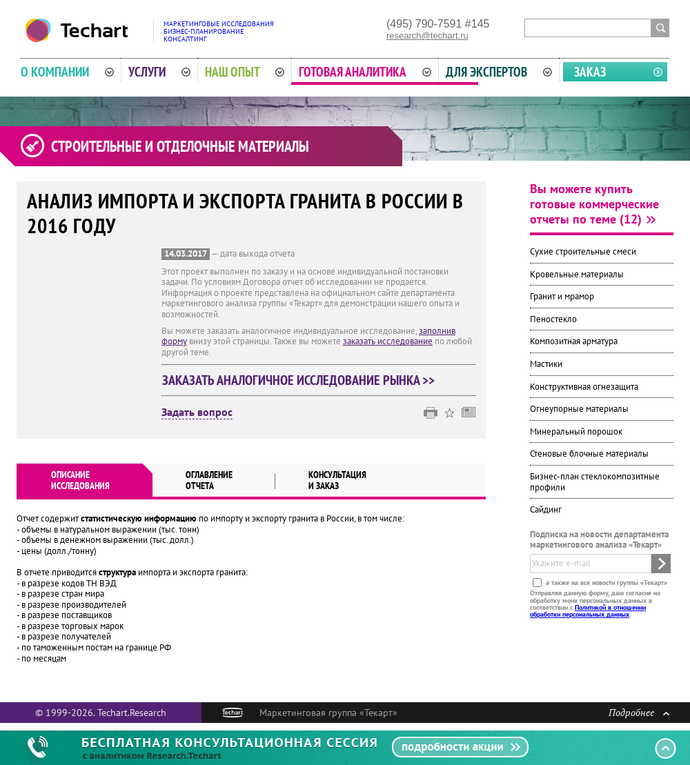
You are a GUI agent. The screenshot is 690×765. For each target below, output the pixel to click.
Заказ (590, 71)
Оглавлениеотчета (209, 480)
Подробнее (639, 712)
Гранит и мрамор (562, 296)
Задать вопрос (197, 412)
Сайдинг (546, 509)
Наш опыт (245, 71)
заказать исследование (388, 341)
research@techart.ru (427, 35)
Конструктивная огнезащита (584, 387)
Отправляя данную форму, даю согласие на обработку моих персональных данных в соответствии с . (595, 603)
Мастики (546, 364)
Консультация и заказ (337, 480)
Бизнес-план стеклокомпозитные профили (595, 481)
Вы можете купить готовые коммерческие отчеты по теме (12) (594, 204)
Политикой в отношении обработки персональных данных (588, 611)
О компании (67, 71)
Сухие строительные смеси (583, 251)
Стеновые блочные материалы (589, 453)
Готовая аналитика (365, 71)
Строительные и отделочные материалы (180, 146)
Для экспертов (499, 71)
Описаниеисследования (80, 480)
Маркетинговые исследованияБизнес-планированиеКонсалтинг (219, 31)
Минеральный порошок (576, 431)
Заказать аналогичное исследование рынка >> (298, 380)
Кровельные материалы (577, 274)
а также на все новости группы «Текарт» (605, 582)
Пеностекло (553, 319)
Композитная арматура (574, 341)
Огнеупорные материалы (579, 409)
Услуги (159, 71)
